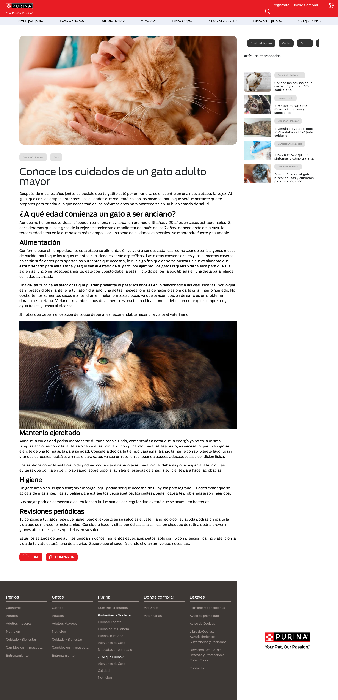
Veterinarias (153, 616)
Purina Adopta (182, 21)
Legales (197, 597)
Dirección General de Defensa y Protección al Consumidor (207, 655)
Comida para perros (30, 21)
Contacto (197, 668)
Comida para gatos (73, 21)
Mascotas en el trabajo (115, 649)
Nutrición (13, 631)
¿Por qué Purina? (309, 21)
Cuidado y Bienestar (21, 639)
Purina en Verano (110, 636)
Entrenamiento (17, 655)
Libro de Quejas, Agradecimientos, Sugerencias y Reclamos (208, 637)
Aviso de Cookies (202, 623)
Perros (12, 597)
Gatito (286, 43)
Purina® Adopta (110, 622)
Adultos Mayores (64, 623)
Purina (104, 597)
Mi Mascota (148, 21)
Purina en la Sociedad (223, 21)
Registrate (281, 5)
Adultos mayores (261, 43)
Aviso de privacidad (204, 616)
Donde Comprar (305, 5)
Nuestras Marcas (113, 21)
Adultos (12, 616)
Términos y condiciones (207, 608)
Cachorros (14, 608)
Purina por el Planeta (113, 629)
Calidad (104, 670)
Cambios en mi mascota (24, 647)
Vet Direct (151, 608)
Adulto (304, 43)
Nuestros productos (113, 608)
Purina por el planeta (267, 21)
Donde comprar (159, 597)
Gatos (58, 597)
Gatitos (57, 608)
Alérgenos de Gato (111, 643)
